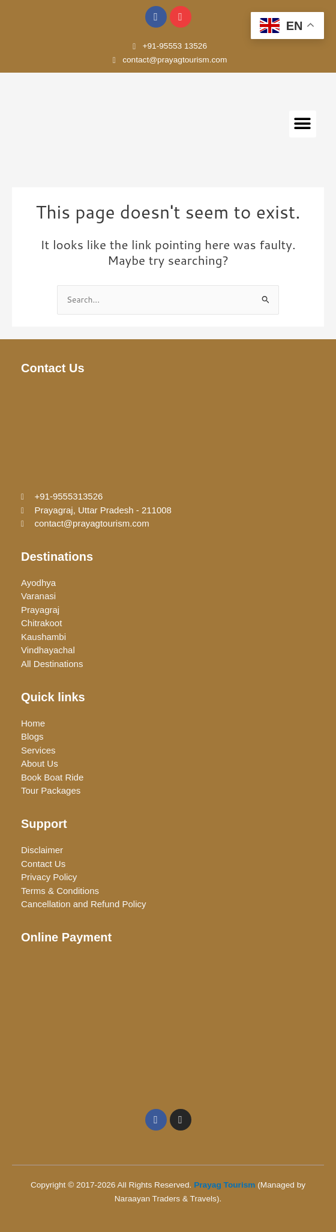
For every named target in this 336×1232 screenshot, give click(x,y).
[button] (302, 123)
